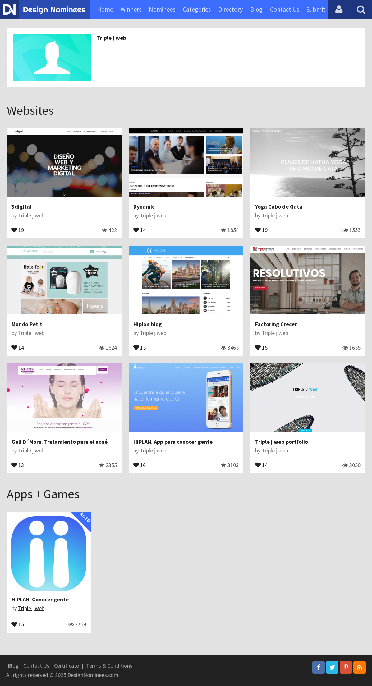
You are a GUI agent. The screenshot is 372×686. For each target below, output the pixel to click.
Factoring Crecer (276, 324)
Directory (230, 9)
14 (139, 229)
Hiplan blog (147, 324)
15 (139, 347)
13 (17, 464)
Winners (131, 9)
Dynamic (144, 206)
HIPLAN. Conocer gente (40, 599)
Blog (256, 9)
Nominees (162, 9)
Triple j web (111, 37)
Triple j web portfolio (281, 441)
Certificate (66, 665)
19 (17, 229)
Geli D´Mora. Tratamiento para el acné (59, 441)
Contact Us (284, 9)
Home (105, 9)
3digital (21, 206)
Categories (197, 9)
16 (139, 464)
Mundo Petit (26, 324)
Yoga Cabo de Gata (278, 206)
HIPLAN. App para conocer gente (173, 441)
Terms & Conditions (109, 665)
